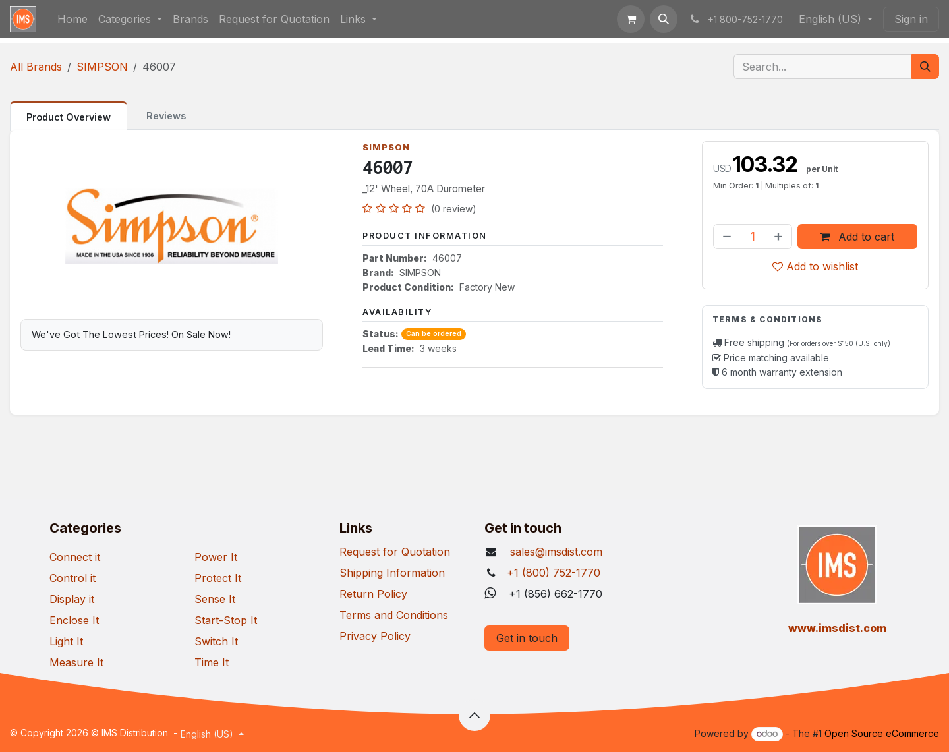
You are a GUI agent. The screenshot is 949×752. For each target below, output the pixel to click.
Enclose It (74, 620)
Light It (66, 641)
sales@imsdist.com (554, 551)
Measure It (76, 662)
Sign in (911, 19)
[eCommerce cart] (631, 19)
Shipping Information (392, 572)
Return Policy (373, 593)
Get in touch (527, 638)
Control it (72, 578)
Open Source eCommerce (881, 733)
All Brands (36, 66)
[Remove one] (725, 236)
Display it (71, 599)
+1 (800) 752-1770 (553, 572)
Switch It (216, 641)
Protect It (217, 578)
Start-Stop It (225, 620)
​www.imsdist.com (837, 628)
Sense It (214, 599)
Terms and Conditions (393, 615)
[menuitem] (72, 19)
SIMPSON (102, 66)
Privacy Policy (375, 636)
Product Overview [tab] (68, 117)
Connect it (74, 557)
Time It (211, 662)
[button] (663, 19)
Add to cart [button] (857, 236)
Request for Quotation (394, 551)
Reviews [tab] (166, 115)
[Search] (925, 66)
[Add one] (779, 236)
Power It (215, 557)
